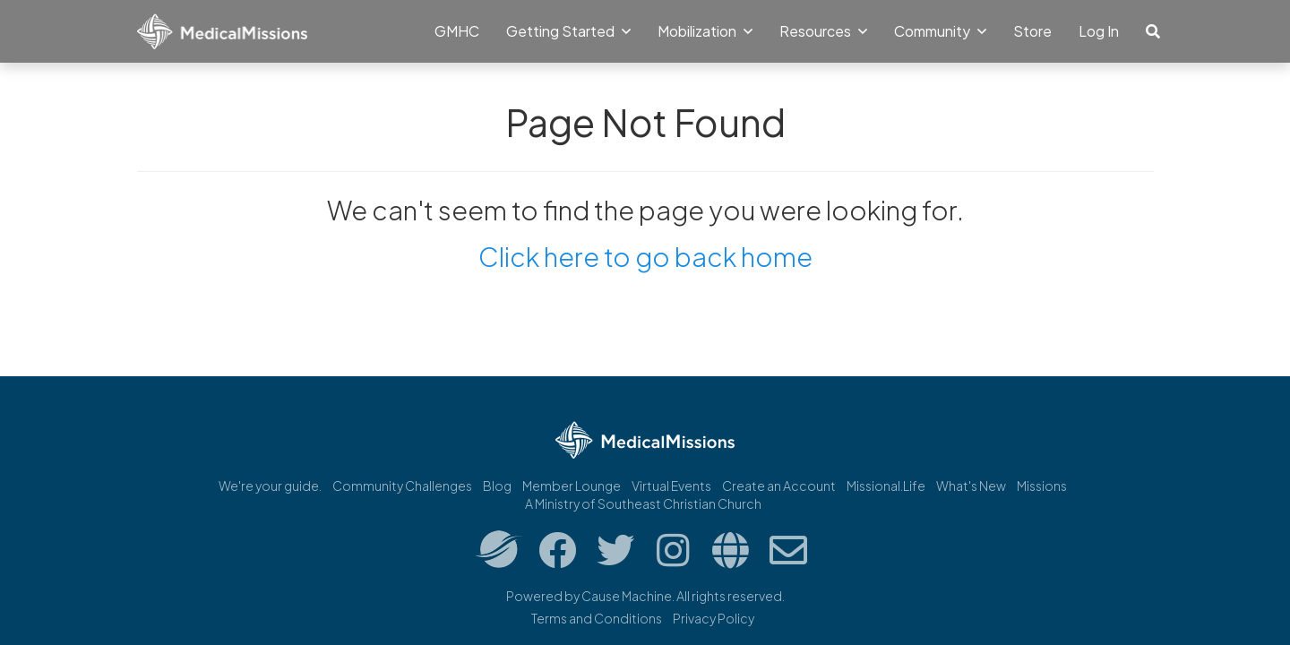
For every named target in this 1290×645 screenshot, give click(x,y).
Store (1032, 31)
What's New (971, 485)
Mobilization (705, 31)
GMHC (456, 31)
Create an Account (779, 485)
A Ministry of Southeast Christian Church (643, 503)
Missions (1042, 485)
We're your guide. (270, 485)
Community (940, 31)
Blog (497, 485)
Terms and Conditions (596, 618)
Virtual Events (671, 485)
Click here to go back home (645, 256)
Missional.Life (886, 485)
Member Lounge (571, 485)
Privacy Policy (713, 618)
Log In (1099, 31)
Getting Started (568, 31)
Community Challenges (402, 485)
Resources (823, 31)
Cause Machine (626, 596)
